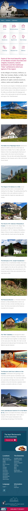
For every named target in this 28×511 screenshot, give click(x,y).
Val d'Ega (5, 468)
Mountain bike (17, 470)
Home (2, 20)
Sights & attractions (18, 471)
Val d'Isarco (5, 470)
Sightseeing (14, 20)
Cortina (4, 462)
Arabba (4, 461)
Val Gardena (5, 474)
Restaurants (16, 461)
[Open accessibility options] (3, 503)
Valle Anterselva (6, 476)
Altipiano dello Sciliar (7, 459)
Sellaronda (16, 465)
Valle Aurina (5, 477)
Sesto (4, 465)
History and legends (18, 462)
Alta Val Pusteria (6, 458)
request (12, 509)
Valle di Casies (6, 479)
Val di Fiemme (6, 473)
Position (15, 464)
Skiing (15, 467)
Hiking (15, 468)
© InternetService (12, 504)
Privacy (15, 485)
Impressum (16, 487)
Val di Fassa (5, 471)
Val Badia (8, 20)
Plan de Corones (6, 464)
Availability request (18, 458)
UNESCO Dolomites (18, 459)
